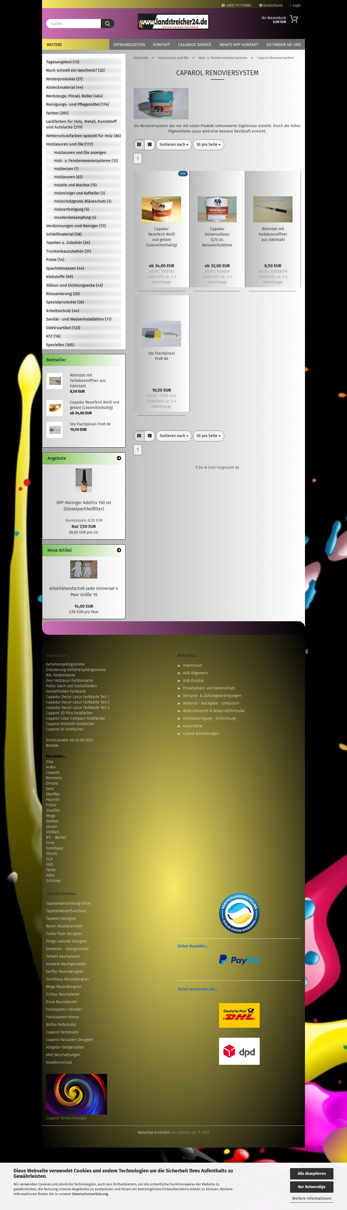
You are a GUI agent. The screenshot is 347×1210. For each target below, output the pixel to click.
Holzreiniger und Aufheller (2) (79, 193)
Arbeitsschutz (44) (62, 310)
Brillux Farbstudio (61, 1024)
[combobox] (174, 144)
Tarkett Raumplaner (63, 956)
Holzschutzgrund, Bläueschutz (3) (82, 201)
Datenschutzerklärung (90, 1194)
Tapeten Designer (61, 918)
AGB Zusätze (193, 680)
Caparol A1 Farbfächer (64, 729)
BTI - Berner (56, 837)
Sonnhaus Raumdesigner (67, 979)
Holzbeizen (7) (66, 169)
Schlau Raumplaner (63, 994)
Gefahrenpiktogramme (65, 664)
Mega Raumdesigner (63, 986)
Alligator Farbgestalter (65, 1047)
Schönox (53, 880)
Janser (51, 826)
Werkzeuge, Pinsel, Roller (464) (74, 96)
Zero (50, 788)
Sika (49, 761)
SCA (49, 859)
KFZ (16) (53, 336)
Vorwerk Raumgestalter (66, 964)
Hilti (49, 864)
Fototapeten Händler (64, 1009)
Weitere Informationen (312, 1198)
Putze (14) (55, 259)
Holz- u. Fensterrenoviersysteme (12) (86, 160)
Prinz (50, 843)
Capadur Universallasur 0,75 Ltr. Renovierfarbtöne (217, 237)
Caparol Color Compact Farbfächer (75, 718)
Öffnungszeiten (129, 44)
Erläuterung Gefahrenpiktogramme (76, 669)
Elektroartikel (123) (63, 327)
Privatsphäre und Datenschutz (209, 688)
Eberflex (53, 794)
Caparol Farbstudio (62, 1032)
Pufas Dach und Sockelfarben (71, 686)
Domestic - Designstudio (67, 949)
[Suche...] (107, 23)
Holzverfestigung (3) (71, 209)
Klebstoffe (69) (59, 276)
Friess (51, 805)
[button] (139, 144)
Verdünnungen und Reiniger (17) (76, 225)
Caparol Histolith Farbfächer (70, 724)
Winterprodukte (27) (64, 79)
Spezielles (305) (60, 344)
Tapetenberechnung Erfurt (68, 903)
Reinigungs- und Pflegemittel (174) (77, 104)
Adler (50, 875)
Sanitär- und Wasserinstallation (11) (78, 319)
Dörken (52, 821)
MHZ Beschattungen (63, 1055)
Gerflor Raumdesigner (64, 971)
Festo (51, 870)
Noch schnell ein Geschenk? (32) (75, 70)
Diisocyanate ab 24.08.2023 (69, 740)
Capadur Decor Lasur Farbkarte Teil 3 (78, 707)
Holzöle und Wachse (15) (75, 185)
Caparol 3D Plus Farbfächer (69, 713)
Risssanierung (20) (63, 293)
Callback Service (194, 44)
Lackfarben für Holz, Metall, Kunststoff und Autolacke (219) (81, 124)
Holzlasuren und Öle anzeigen (80, 152)
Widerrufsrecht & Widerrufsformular (214, 711)
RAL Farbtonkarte (60, 675)
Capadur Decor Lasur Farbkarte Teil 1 (77, 697)
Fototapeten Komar (62, 1017)
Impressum (192, 665)
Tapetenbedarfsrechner (66, 911)
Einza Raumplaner (61, 1002)
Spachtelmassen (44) (65, 268)
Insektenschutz (59, 1062)
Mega (50, 816)
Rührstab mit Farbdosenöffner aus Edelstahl (273, 234)
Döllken (52, 832)
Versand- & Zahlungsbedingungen (212, 695)
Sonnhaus (54, 848)
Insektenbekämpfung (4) (75, 217)
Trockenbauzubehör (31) (68, 251)
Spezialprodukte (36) (65, 302)
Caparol (52, 772)
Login (295, 5)
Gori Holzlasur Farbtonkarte (69, 680)
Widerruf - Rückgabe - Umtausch (211, 703)
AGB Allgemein (195, 673)
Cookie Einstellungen (201, 733)
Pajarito (52, 799)
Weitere (54, 44)
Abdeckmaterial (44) (64, 87)
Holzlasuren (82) (68, 177)
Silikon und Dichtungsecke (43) (74, 285)
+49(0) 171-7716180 (236, 5)
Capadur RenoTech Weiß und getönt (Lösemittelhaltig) (161, 237)
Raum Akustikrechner (64, 926)
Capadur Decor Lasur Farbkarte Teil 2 (78, 702)
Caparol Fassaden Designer (69, 1039)
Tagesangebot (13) (62, 61)
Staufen (53, 810)
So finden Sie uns (283, 44)
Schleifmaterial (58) (64, 234)
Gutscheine (193, 726)
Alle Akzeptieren (312, 1173)
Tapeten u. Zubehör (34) (68, 242)
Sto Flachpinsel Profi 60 (161, 356)
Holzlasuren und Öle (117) (69, 144)
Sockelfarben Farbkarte (66, 691)
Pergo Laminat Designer (66, 941)
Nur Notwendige (312, 1187)
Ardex (51, 767)
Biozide (52, 745)
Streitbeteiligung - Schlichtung (209, 718)
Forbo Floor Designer (64, 933)
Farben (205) (57, 113)
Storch (51, 853)
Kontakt (161, 44)
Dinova (52, 783)
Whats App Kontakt (239, 44)
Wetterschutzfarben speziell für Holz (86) (83, 135)
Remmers (54, 778)
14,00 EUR (83, 606)
